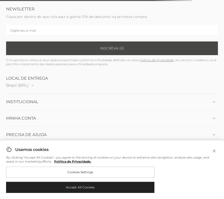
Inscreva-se (112, 48)
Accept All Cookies (80, 187)
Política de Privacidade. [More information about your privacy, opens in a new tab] (72, 161)
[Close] (214, 151)
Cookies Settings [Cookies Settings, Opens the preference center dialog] (80, 172)
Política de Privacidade (157, 60)
